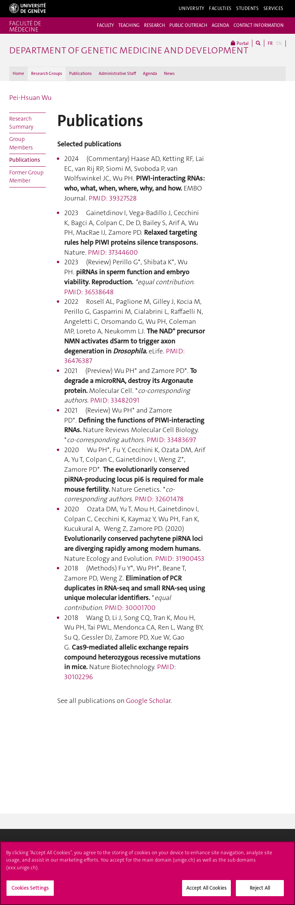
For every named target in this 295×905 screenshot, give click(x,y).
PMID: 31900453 (179, 558)
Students (247, 8)
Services (274, 8)
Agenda (150, 73)
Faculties (220, 8)
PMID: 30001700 (129, 607)
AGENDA (220, 25)
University (191, 8)
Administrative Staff (117, 73)
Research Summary (21, 123)
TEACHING (128, 25)
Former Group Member (26, 176)
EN (279, 43)
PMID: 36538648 (89, 292)
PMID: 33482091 (114, 400)
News (169, 73)
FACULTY (105, 25)
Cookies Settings (30, 890)
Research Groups (46, 73)
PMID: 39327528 (113, 198)
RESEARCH (154, 25)
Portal (240, 43)
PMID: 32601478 (159, 499)
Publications (80, 73)
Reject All (260, 890)
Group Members (21, 143)
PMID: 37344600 (113, 252)
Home (18, 73)
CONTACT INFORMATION (258, 25)
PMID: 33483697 (171, 439)
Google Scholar (148, 700)
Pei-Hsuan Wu (30, 97)
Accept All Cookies (206, 890)
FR (270, 43)
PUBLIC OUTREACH (188, 25)
